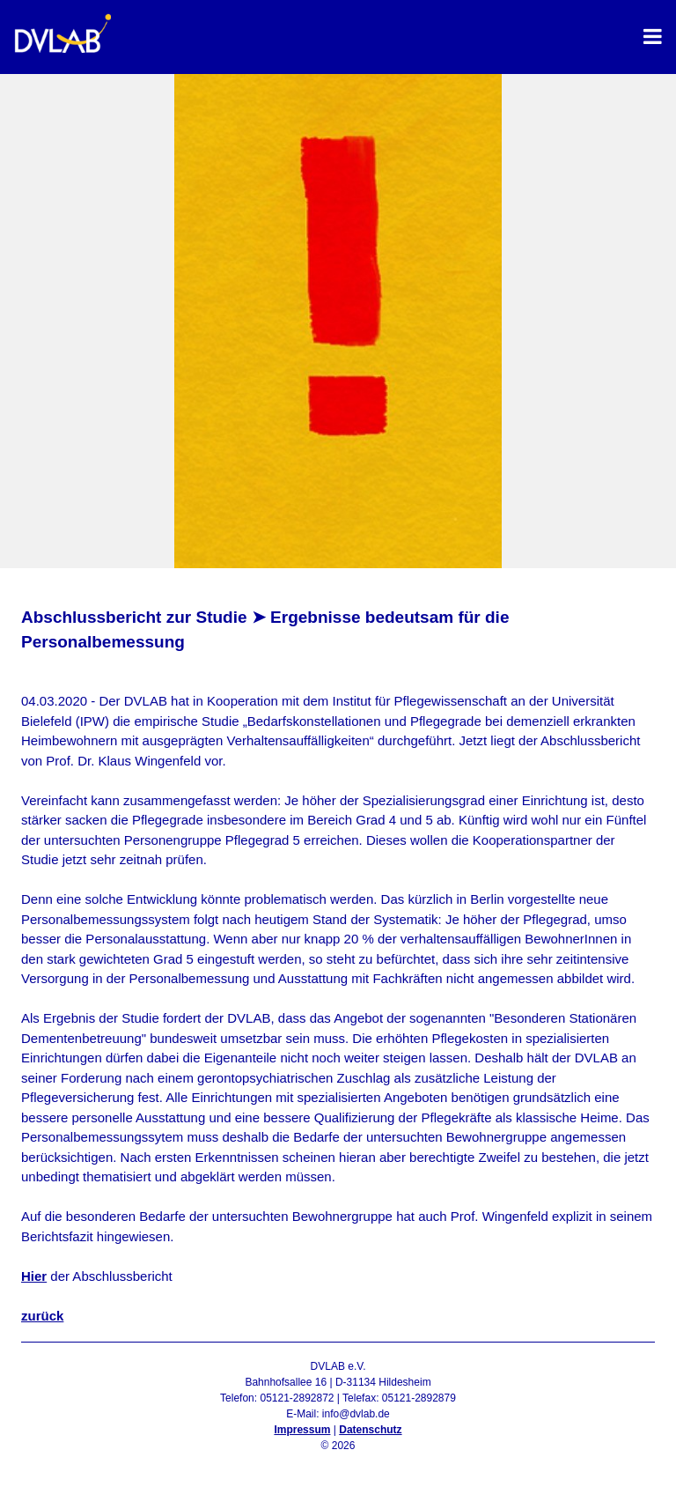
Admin (337, 1461)
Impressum (302, 1430)
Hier (34, 1276)
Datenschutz (370, 1430)
